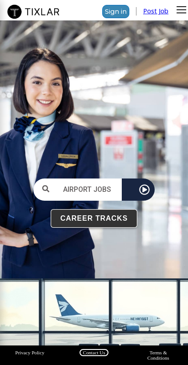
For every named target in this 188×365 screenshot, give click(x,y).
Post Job (155, 11)
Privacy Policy (29, 352)
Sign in (116, 12)
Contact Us (94, 352)
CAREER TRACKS (94, 218)
